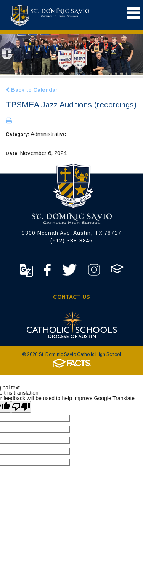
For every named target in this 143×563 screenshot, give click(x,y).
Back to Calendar (32, 90)
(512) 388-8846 (71, 241)
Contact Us (71, 297)
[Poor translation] (21, 407)
